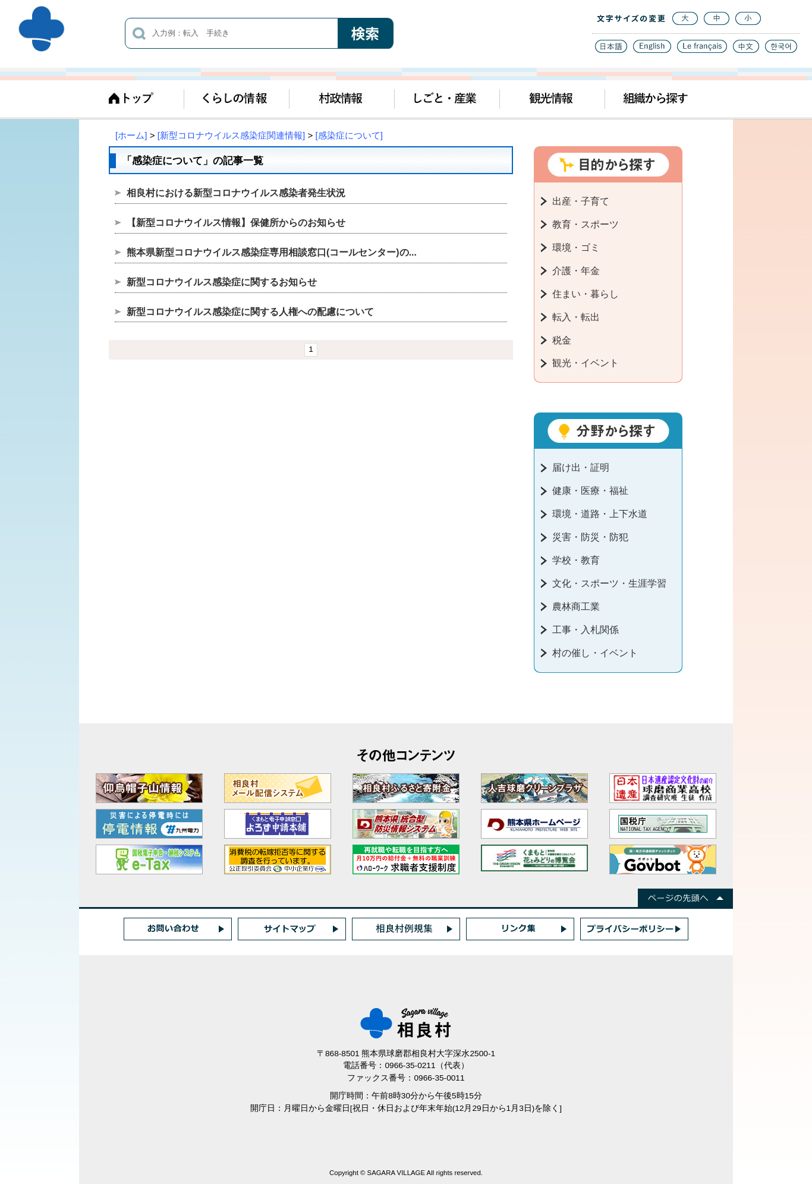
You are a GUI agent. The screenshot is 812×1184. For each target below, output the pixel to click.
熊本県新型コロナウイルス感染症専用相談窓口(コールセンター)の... (272, 252)
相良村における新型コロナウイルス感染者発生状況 (236, 193)
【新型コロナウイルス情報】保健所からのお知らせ (236, 223)
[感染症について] (349, 135)
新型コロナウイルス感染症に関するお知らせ (222, 282)
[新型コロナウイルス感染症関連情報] (231, 135)
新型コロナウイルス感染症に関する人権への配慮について (250, 312)
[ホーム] (131, 135)
